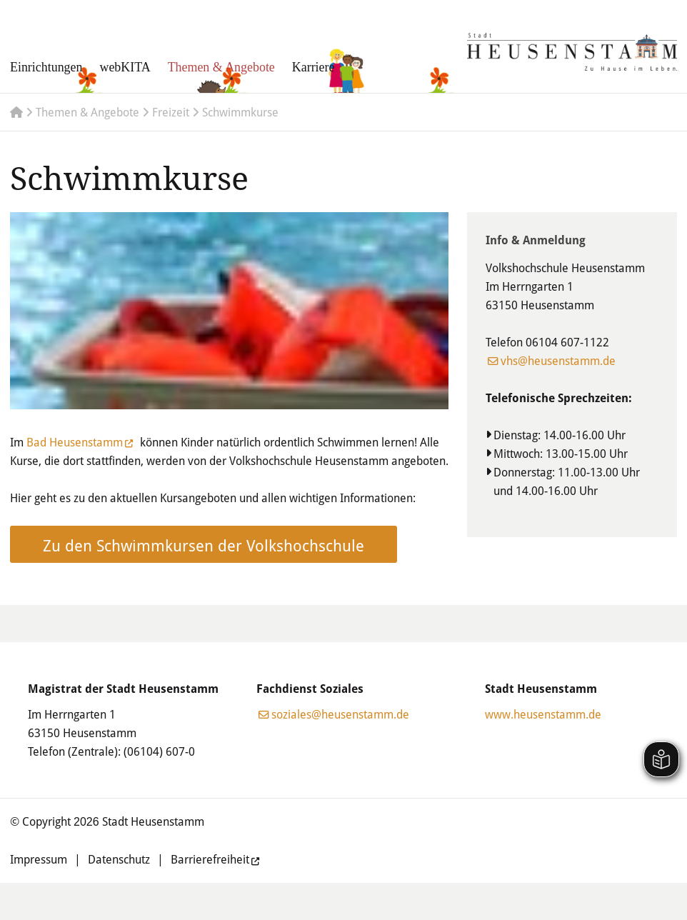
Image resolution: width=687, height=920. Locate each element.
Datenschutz (119, 859)
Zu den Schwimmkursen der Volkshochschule (203, 545)
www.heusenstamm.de (543, 714)
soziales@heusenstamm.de (340, 714)
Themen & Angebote (221, 67)
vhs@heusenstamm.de (558, 361)
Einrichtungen (46, 67)
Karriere (313, 67)
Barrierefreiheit (210, 859)
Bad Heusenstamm (74, 442)
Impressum (38, 859)
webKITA (124, 67)
